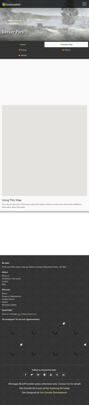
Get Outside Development (53, 392)
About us (5, 276)
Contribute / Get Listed (11, 278)
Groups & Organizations (11, 296)
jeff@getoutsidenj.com (29, 314)
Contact (5, 281)
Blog (3, 284)
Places (4, 293)
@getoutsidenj (32, 319)
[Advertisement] (44, 83)
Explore (5, 302)
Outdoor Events (8, 299)
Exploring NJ (56, 388)
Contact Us (64, 383)
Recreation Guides (9, 305)
